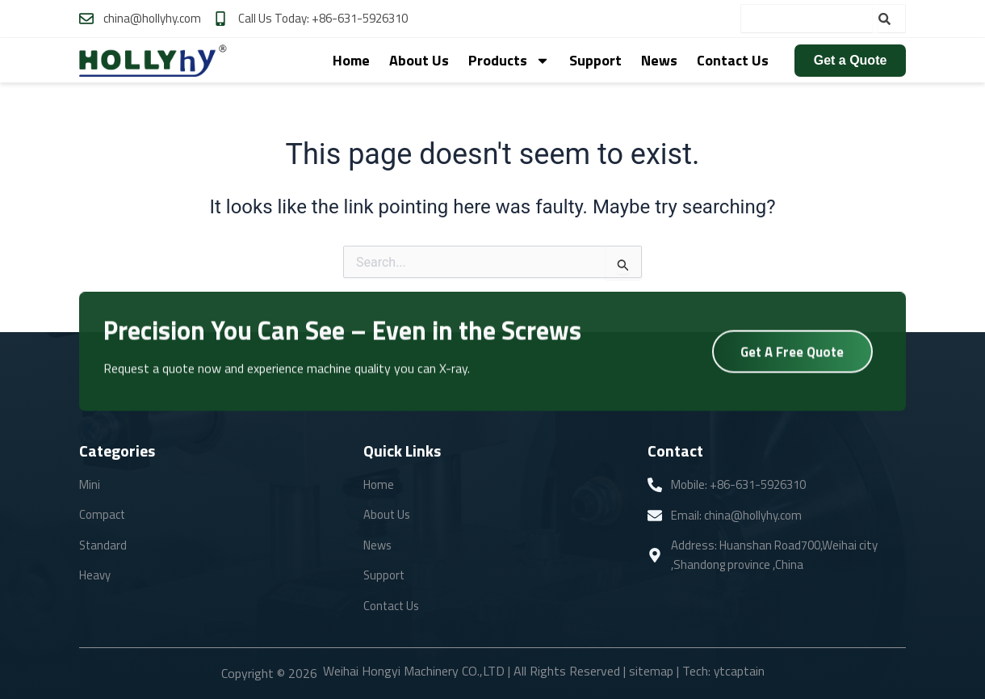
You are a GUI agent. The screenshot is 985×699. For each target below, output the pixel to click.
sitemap (650, 670)
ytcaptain (739, 670)
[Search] (891, 18)
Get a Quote (850, 60)
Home (351, 60)
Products (509, 60)
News (659, 60)
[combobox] (806, 18)
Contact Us (733, 60)
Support (595, 60)
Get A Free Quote (792, 353)
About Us (419, 60)
